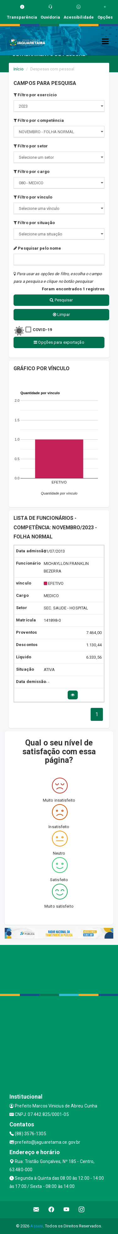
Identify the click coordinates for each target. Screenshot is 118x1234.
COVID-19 (42, 329)
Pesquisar (61, 300)
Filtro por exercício (35, 94)
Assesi (36, 1226)
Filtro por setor (31, 146)
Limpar (61, 314)
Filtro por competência (39, 120)
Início (19, 69)
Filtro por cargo (31, 171)
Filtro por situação (34, 222)
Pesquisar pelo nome (37, 248)
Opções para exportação (59, 342)
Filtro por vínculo (33, 197)
